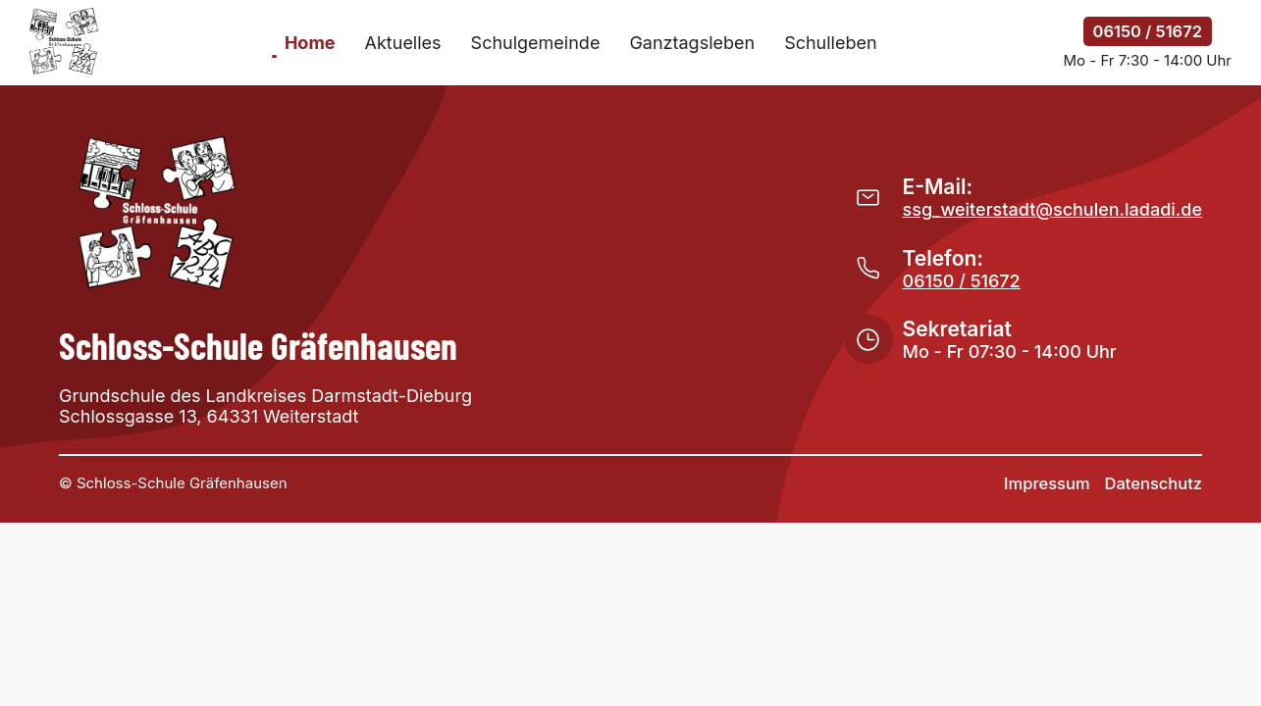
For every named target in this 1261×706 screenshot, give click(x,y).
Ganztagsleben (692, 42)
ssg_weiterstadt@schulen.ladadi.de (1052, 209)
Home (310, 42)
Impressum (1046, 483)
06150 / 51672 (1147, 31)
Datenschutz (1153, 483)
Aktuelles (403, 42)
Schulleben (830, 42)
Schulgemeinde (536, 42)
